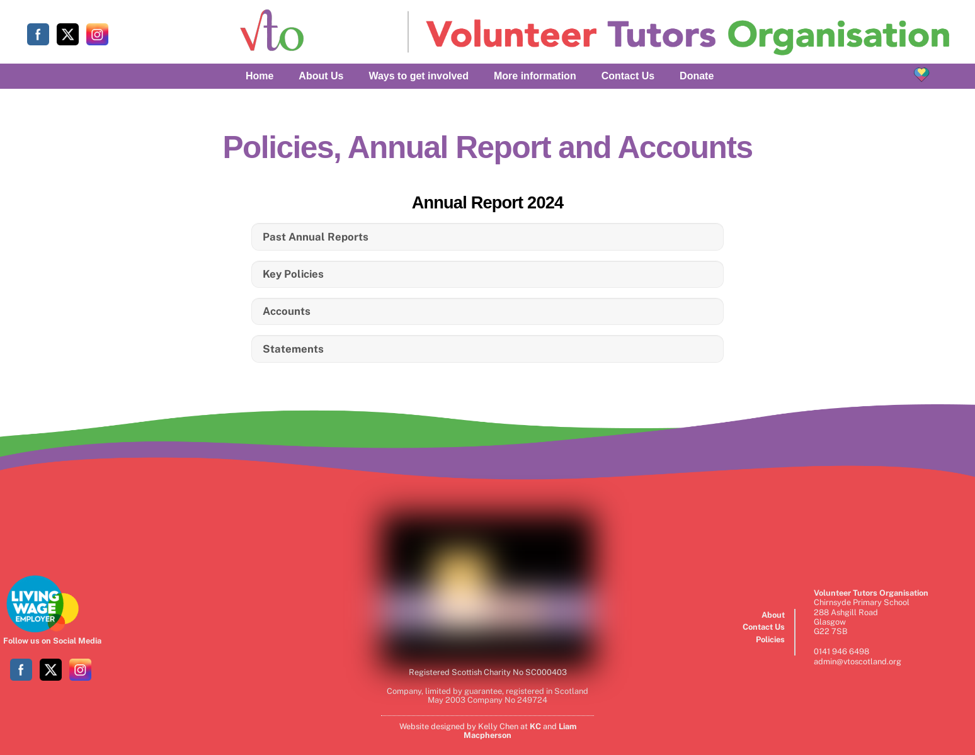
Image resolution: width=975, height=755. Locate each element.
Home (259, 76)
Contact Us (628, 76)
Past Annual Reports (315, 236)
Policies (770, 639)
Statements (293, 349)
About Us (321, 76)
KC (535, 726)
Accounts (287, 311)
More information (535, 76)
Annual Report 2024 (488, 202)
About (773, 615)
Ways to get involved (418, 76)
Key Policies (293, 274)
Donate (697, 76)
